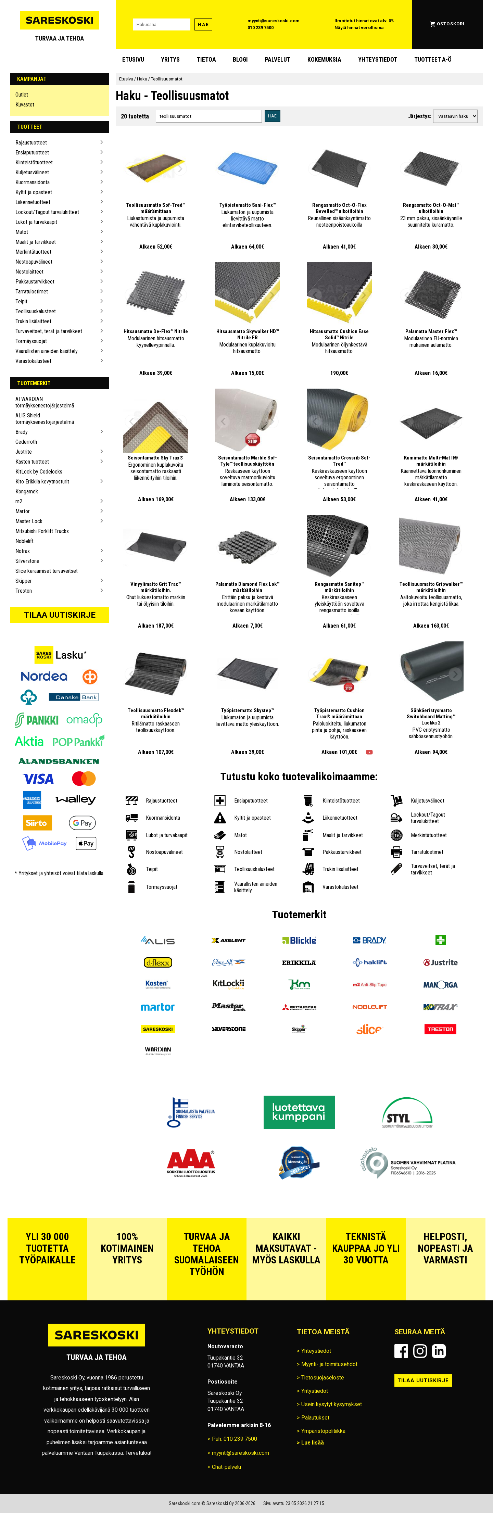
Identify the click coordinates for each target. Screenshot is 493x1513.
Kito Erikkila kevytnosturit (42, 481)
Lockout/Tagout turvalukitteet (47, 212)
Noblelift (24, 541)
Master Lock (28, 521)
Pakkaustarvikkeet (34, 281)
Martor (22, 511)
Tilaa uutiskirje (60, 615)
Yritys (170, 59)
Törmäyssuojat (31, 341)
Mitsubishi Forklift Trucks (42, 531)
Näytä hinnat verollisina (359, 27)
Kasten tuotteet (32, 461)
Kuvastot (24, 104)
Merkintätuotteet (33, 252)
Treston (23, 591)
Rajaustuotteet (31, 142)
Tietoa (206, 59)
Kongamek (26, 491)
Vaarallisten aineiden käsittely (46, 351)
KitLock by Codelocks (38, 471)
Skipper (23, 581)
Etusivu (133, 59)
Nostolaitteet (29, 271)
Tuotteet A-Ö (433, 59)
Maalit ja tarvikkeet (35, 242)
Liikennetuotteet (32, 202)
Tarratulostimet (31, 291)
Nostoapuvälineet (33, 262)
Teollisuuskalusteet (35, 311)
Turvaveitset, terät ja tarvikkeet (48, 331)
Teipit (21, 301)
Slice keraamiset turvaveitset (46, 571)
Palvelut (277, 59)
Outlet (21, 94)
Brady (21, 432)
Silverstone (27, 561)
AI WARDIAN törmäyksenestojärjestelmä (44, 402)
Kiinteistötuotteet (34, 162)
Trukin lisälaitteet (33, 321)
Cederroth (26, 442)
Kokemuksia (324, 59)
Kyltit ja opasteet (33, 192)
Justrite (23, 452)
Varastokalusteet (33, 361)
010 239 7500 (261, 27)
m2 (18, 501)
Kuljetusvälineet (32, 172)
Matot (21, 232)
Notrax (22, 551)
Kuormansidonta (32, 182)
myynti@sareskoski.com (274, 20)
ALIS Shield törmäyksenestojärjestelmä (44, 418)
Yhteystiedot (377, 59)
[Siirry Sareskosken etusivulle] (59, 24)
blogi (240, 59)
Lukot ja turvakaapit (36, 222)
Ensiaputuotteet (32, 152)
